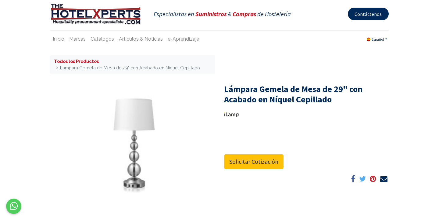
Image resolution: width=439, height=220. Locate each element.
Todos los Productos (76, 61)
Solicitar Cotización (253, 161)
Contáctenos (368, 14)
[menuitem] (58, 39)
